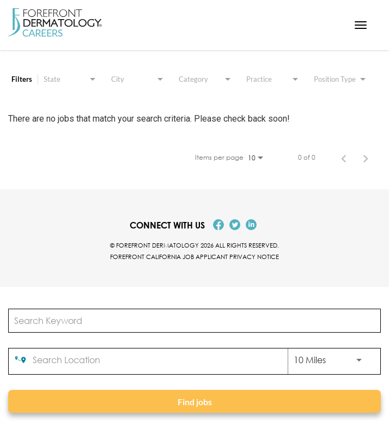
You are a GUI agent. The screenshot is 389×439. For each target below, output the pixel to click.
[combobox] (189, 320)
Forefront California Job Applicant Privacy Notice (194, 257)
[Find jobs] (194, 401)
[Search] (194, 401)
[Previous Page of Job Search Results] (344, 158)
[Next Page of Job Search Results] (365, 158)
